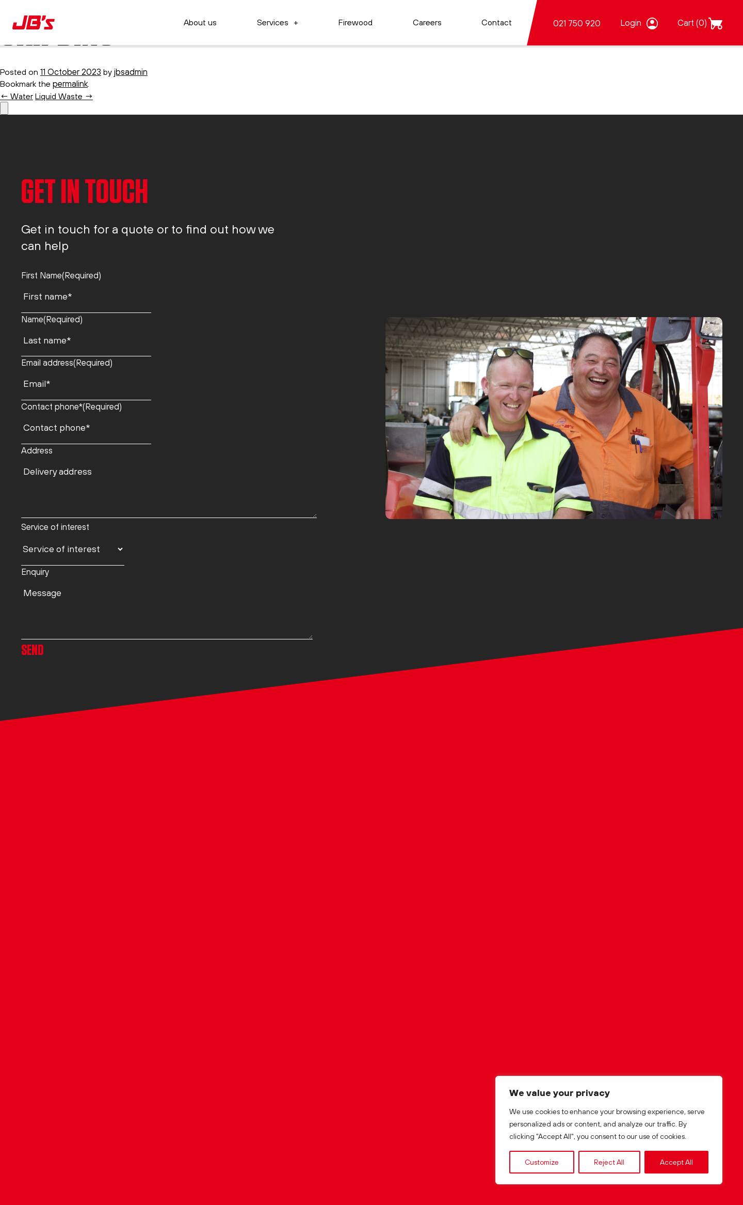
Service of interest (55, 526)
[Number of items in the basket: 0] (4, 107)
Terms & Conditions (239, 852)
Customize (542, 1162)
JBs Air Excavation (417, 785)
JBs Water (402, 852)
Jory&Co (201, 1119)
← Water (17, 95)
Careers (427, 22)
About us (200, 22)
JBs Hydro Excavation (424, 807)
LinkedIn (36, 979)
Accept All (676, 1162)
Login (630, 22)
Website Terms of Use (244, 874)
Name (52, 318)
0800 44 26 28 (49, 831)
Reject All (609, 1162)
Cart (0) (692, 22)
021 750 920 (577, 23)
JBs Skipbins (406, 874)
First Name (61, 274)
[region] (608, 1130)
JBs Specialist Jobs (418, 896)
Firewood (355, 22)
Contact (496, 22)
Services (272, 22)
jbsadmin (132, 71)
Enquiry (35, 571)
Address (37, 449)
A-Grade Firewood (418, 941)
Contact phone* (71, 406)
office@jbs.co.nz (51, 899)
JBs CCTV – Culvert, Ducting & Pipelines (459, 919)
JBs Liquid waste (414, 829)
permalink (71, 83)
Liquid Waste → (66, 95)
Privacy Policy (228, 829)
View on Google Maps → (68, 957)
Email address (66, 362)
